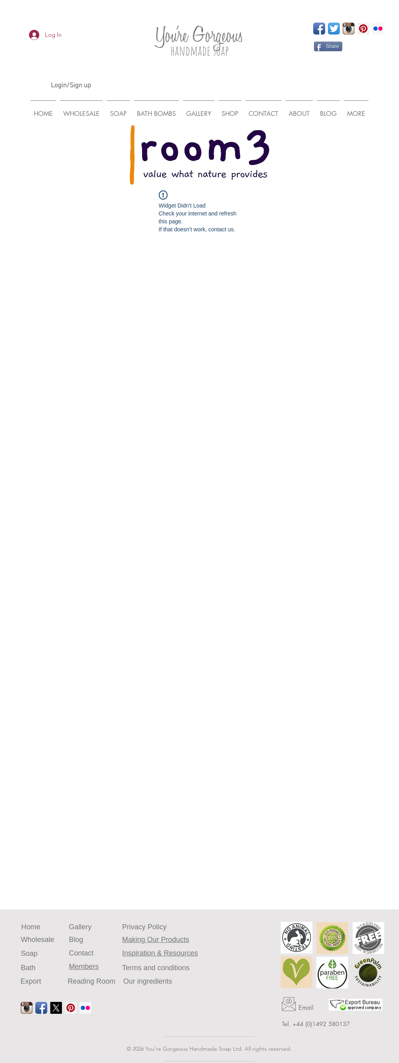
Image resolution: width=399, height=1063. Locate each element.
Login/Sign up (71, 86)
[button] (356, 110)
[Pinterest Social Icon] (363, 29)
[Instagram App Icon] (349, 29)
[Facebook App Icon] (319, 29)
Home (30, 927)
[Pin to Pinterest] (356, 47)
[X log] (56, 1008)
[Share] (328, 46)
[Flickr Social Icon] (378, 29)
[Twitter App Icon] (334, 29)
